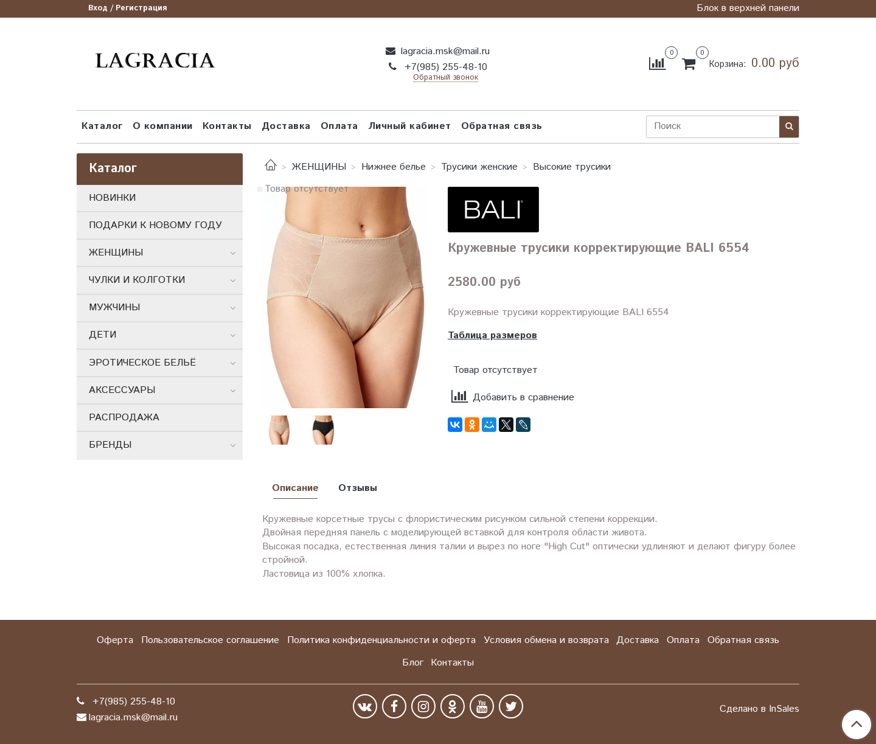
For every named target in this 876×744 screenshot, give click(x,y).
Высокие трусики (572, 167)
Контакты (227, 126)
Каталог (102, 126)
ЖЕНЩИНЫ (319, 167)
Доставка (286, 126)
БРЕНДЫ (110, 445)
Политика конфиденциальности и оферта (381, 640)
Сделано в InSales (759, 709)
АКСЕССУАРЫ (122, 390)
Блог (412, 663)
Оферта (115, 640)
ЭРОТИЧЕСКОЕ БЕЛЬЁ (142, 363)
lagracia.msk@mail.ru (444, 51)
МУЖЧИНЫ (114, 308)
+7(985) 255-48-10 (444, 67)
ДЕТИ (102, 335)
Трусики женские (479, 167)
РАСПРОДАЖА (124, 418)
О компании (163, 126)
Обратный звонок (445, 78)
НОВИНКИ (112, 198)
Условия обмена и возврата (546, 640)
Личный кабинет (409, 126)
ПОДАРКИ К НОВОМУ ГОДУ (155, 225)
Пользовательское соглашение (210, 640)
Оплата (339, 126)
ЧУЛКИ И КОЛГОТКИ (137, 280)
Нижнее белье (393, 167)
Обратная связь (502, 126)
